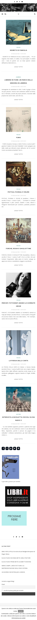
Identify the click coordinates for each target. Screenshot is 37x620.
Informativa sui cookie (18, 618)
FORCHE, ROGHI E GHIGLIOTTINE (18, 248)
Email (3, 584)
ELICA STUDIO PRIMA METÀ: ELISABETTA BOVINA (16, 562)
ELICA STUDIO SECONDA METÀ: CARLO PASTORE (16, 558)
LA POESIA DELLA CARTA (18, 360)
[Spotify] (18, 448)
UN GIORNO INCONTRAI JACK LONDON (13, 572)
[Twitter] (14, 448)
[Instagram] (7, 448)
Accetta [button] (21, 611)
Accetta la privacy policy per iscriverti (13, 590)
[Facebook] (3, 448)
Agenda (18, 77)
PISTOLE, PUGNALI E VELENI (18, 192)
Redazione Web (16, 53)
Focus (18, 47)
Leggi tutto (18, 67)
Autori (18, 414)
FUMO (18, 137)
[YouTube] (10, 448)
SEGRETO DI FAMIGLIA (18, 50)
